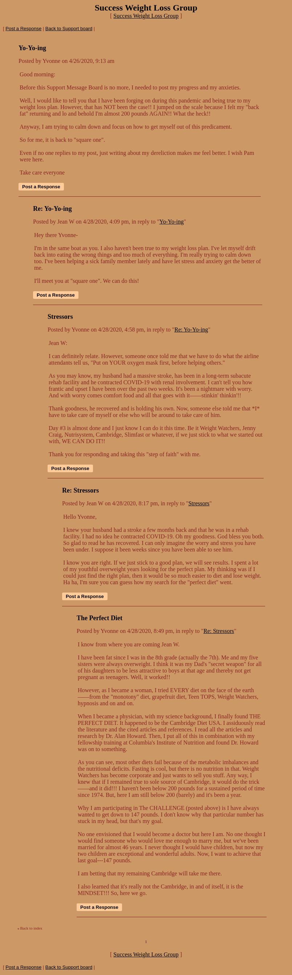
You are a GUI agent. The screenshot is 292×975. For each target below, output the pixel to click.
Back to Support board (68, 28)
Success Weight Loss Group (145, 16)
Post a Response (23, 28)
